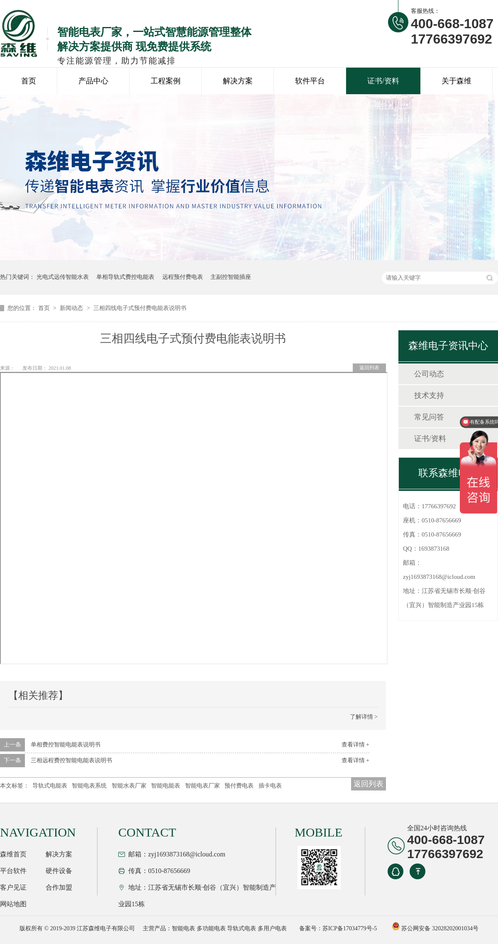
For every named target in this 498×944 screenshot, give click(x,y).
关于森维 (456, 81)
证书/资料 (383, 81)
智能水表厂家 (129, 786)
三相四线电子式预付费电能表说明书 (139, 308)
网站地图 (13, 903)
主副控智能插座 (230, 277)
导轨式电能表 (49, 786)
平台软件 (13, 870)
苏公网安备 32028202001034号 (435, 928)
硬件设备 (59, 870)
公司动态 (429, 374)
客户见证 (13, 887)
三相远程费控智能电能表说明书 (71, 760)
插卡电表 (270, 786)
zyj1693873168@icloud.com (439, 576)
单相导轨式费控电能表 (125, 277)
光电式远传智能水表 (63, 277)
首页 (28, 81)
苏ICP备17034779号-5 (349, 928)
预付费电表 (239, 786)
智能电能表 (165, 786)
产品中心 (93, 81)
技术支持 (429, 395)
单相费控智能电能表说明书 (65, 745)
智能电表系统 (89, 786)
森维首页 (13, 854)
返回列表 (369, 368)
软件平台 (310, 81)
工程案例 (166, 81)
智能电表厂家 (202, 786)
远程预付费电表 (182, 277)
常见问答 (429, 417)
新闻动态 (72, 308)
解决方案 (238, 81)
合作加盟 (59, 887)
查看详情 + (355, 745)
